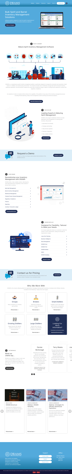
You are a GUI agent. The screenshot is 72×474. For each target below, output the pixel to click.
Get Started (57, 274)
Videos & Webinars (32, 403)
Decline (38, 472)
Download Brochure (11, 211)
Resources (43, 3)
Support (48, 3)
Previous (32, 374)
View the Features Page (36, 101)
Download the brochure (56, 332)
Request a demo (58, 155)
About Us (54, 3)
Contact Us (60, 3)
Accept (34, 472)
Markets (32, 3)
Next (34, 374)
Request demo (45, 462)
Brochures (9, 403)
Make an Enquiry (10, 25)
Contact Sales (45, 456)
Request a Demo (46, 259)
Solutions (37, 3)
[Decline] (70, 471)
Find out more (46, 137)
